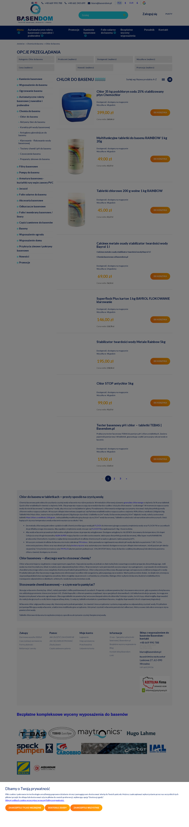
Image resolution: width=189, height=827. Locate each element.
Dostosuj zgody (57, 808)
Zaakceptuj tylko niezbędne (25, 808)
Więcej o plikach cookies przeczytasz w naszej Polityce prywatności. (34, 800)
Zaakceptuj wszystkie (86, 808)
